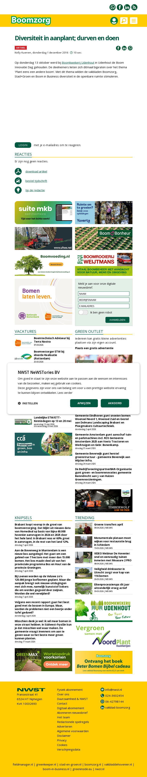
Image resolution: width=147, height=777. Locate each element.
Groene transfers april (108, 524)
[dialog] (73, 388)
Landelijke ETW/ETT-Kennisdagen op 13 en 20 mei (52, 419)
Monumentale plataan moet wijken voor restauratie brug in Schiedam (112, 541)
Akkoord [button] (115, 403)
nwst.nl (99, 769)
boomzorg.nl (93, 764)
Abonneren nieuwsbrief (72, 713)
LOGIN (23, 145)
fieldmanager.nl (23, 764)
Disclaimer (64, 736)
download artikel (36, 171)
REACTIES (23, 154)
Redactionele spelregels (73, 722)
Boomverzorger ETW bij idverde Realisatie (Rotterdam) (49, 355)
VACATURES (25, 331)
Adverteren (64, 726)
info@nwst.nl (113, 689)
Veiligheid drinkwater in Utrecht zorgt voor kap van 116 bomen (111, 572)
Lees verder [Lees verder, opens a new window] (65, 393)
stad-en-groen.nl (70, 764)
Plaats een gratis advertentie (94, 348)
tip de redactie (35, 190)
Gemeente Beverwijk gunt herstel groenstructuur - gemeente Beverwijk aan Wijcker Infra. (102, 457)
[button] (28, 403)
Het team (63, 717)
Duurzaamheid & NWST (72, 699)
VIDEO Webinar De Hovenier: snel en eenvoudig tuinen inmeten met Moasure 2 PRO (112, 557)
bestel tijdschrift (36, 181)
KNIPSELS (23, 517)
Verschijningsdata (68, 749)
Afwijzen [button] (84, 403)
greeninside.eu (82, 769)
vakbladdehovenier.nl (118, 764)
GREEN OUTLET (89, 331)
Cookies (62, 745)
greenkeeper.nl (46, 764)
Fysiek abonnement (70, 689)
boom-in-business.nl (56, 769)
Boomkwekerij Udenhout (78, 62)
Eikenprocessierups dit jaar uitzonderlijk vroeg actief (111, 586)
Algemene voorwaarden (73, 731)
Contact (62, 703)
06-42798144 (114, 701)
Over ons (63, 694)
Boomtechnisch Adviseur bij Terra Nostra (52, 339)
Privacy (62, 740)
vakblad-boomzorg (117, 707)
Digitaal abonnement (70, 708)
